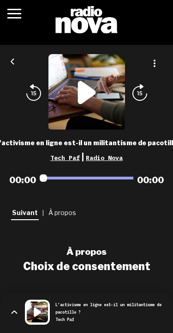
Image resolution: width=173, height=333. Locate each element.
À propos (86, 251)
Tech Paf (65, 158)
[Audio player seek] (86, 178)
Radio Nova (104, 158)
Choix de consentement (86, 266)
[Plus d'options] (154, 63)
